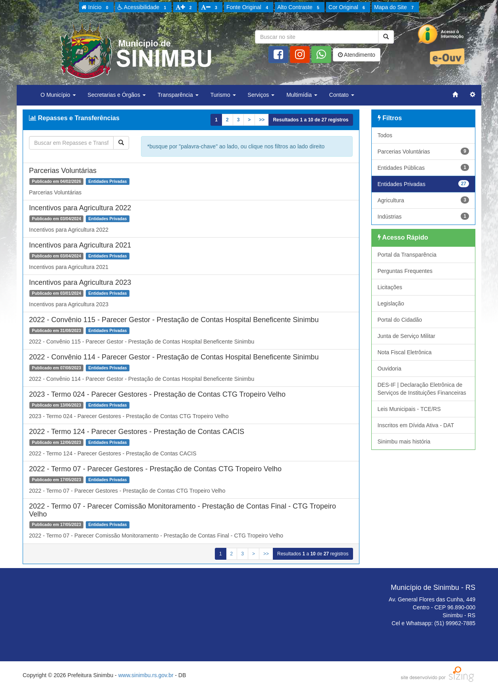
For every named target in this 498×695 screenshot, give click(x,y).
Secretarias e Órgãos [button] (117, 95)
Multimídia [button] (301, 95)
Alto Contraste (299, 7)
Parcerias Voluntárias (423, 151)
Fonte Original (248, 7)
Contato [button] (341, 95)
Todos (385, 135)
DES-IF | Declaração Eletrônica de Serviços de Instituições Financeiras (422, 389)
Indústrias (423, 216)
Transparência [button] (178, 95)
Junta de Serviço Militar (407, 336)
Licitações (390, 287)
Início (96, 7)
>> (261, 120)
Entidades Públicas (423, 167)
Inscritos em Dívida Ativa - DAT (416, 425)
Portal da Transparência (407, 255)
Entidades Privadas (423, 183)
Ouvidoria (389, 368)
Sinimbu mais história (404, 441)
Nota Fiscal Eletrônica (405, 352)
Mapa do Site (395, 7)
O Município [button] (58, 95)
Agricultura (423, 200)
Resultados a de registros (310, 120)
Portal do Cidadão (400, 320)
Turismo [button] (223, 95)
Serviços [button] (261, 95)
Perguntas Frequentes (405, 271)
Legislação (391, 303)
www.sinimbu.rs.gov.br (146, 675)
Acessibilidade (143, 7)
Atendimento (356, 55)
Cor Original (347, 7)
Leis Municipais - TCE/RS (409, 409)
